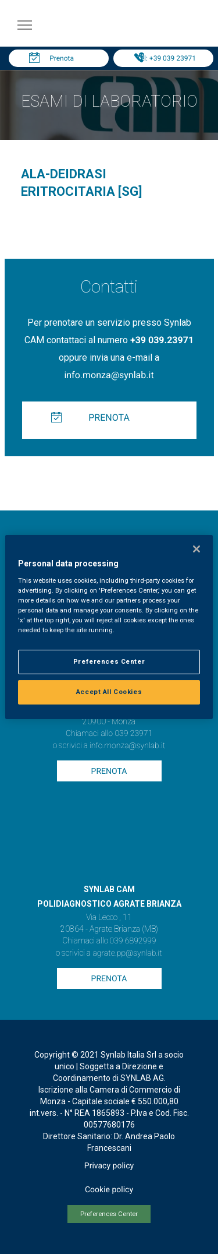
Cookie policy (109, 1190)
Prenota (61, 58)
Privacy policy (109, 1166)
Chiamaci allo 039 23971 (109, 733)
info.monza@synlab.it (108, 375)
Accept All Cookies (109, 692)
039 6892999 (133, 941)
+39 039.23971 (162, 340)
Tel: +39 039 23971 (166, 58)
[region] (108, 627)
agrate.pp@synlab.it (127, 953)
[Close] (196, 549)
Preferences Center (109, 1214)
